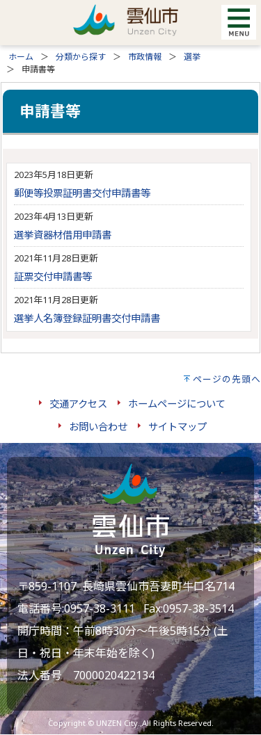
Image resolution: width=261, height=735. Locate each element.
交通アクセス (78, 403)
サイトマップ (177, 426)
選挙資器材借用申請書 (62, 234)
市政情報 (144, 57)
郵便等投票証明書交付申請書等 (82, 193)
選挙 (192, 57)
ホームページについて (177, 403)
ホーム (20, 57)
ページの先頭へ (227, 379)
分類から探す (81, 57)
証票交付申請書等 (53, 276)
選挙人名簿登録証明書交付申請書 (87, 318)
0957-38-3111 (99, 608)
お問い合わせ (98, 426)
